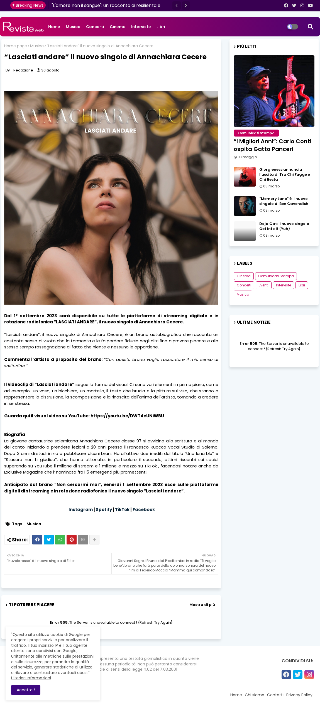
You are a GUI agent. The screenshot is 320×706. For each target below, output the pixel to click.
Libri (161, 26)
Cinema (118, 26)
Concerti (95, 26)
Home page (15, 46)
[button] (176, 5)
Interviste (141, 26)
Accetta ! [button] (26, 690)
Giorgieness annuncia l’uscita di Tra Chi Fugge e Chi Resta (284, 174)
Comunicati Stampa (276, 276)
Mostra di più (202, 604)
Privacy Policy (299, 695)
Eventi (263, 285)
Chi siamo (254, 695)
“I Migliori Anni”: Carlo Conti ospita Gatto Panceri (272, 145)
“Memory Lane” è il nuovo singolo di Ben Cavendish (283, 201)
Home (54, 26)
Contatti (275, 695)
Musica (73, 26)
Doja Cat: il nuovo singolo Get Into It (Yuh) (284, 226)
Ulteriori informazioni (31, 678)
